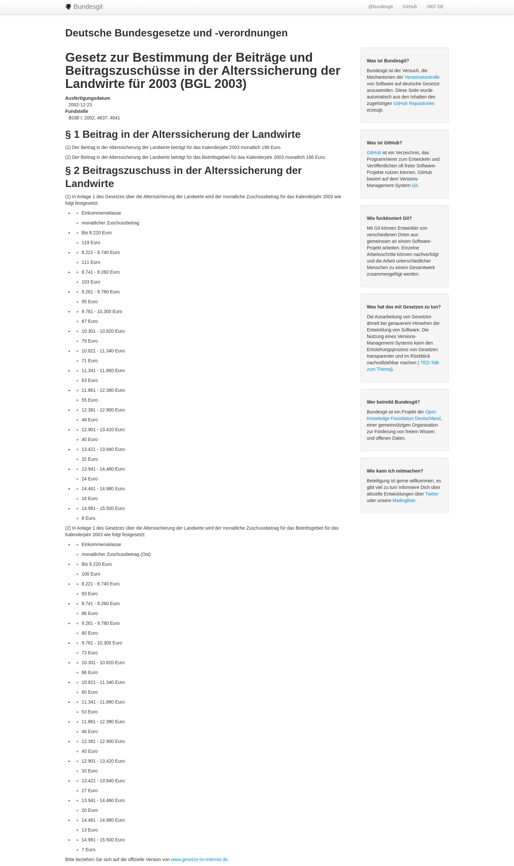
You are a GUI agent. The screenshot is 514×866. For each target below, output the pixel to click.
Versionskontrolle (422, 77)
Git (415, 185)
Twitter (432, 493)
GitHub (410, 6)
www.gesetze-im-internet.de (199, 859)
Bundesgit (84, 6)
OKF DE (435, 6)
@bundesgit (380, 6)
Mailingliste (404, 500)
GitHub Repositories (413, 103)
